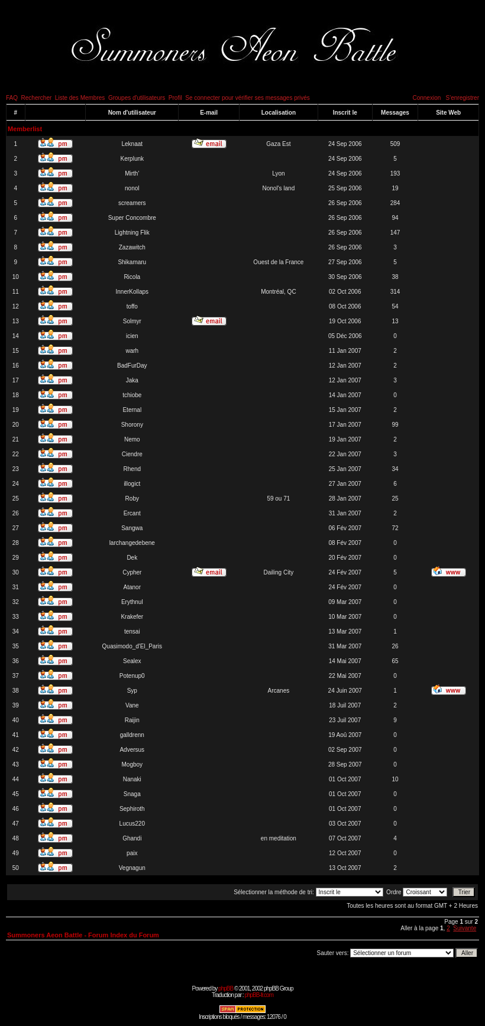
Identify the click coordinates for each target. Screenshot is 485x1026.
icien (132, 336)
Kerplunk (132, 158)
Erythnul (132, 602)
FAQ (12, 98)
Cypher (131, 572)
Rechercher (36, 98)
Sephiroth (132, 809)
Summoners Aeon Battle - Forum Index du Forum (83, 935)
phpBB (225, 988)
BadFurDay (132, 365)
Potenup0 (132, 676)
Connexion (426, 98)
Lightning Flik (132, 232)
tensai (132, 631)
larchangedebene (132, 543)
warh (131, 351)
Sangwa (132, 528)
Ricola (132, 277)
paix (132, 853)
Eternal (131, 410)
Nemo (132, 439)
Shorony (132, 424)
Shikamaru (132, 262)
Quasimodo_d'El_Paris (132, 646)
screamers (132, 203)
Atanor (132, 587)
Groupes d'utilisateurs (136, 98)
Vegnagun (132, 868)
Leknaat (132, 144)
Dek (132, 557)
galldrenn (132, 735)
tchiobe (131, 395)
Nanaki (132, 779)
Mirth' (132, 173)
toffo (132, 306)
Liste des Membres (80, 98)
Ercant (132, 513)
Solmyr (132, 321)
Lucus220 (132, 823)
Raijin (132, 720)
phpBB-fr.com (258, 995)
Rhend (132, 469)
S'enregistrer (462, 98)
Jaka (132, 380)
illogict (132, 483)
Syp (132, 690)
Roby (132, 498)
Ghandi (131, 838)
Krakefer (132, 616)
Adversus (131, 749)
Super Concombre (132, 218)
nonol (132, 188)
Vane (132, 705)
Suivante (464, 928)
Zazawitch (132, 247)
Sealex (132, 661)
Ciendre (132, 454)
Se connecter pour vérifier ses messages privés (247, 98)
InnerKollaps (131, 291)
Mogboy (132, 764)
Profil (175, 98)
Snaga (132, 794)
